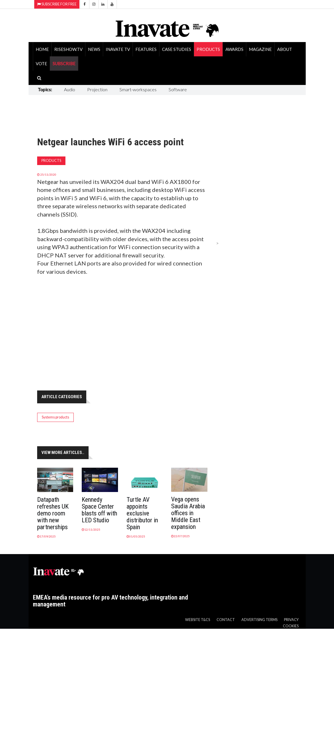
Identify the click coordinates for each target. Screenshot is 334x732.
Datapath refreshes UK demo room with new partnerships (53, 513)
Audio (69, 89)
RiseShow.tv (68, 49)
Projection (97, 89)
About (284, 49)
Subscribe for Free (57, 4)
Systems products (55, 417)
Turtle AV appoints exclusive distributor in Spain (142, 513)
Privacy (291, 620)
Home (42, 49)
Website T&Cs (197, 620)
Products (208, 49)
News (94, 49)
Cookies (291, 626)
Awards (234, 49)
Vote (41, 63)
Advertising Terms (259, 620)
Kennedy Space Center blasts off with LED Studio (99, 510)
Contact (226, 620)
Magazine (260, 49)
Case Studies (176, 49)
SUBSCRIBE (64, 63)
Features (146, 49)
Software (178, 89)
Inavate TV (118, 49)
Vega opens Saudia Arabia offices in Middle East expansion (188, 513)
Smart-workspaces (138, 89)
